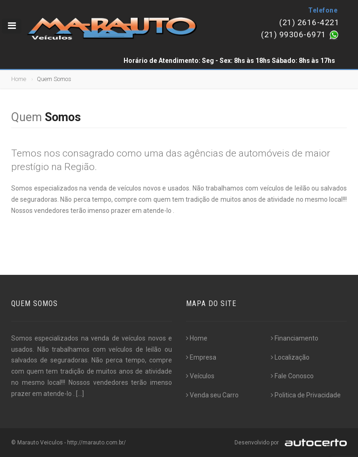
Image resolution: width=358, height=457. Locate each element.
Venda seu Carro (212, 395)
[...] (80, 393)
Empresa (201, 357)
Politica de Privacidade (306, 395)
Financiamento (294, 338)
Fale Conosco (292, 376)
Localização (290, 357)
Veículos (200, 376)
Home (18, 78)
